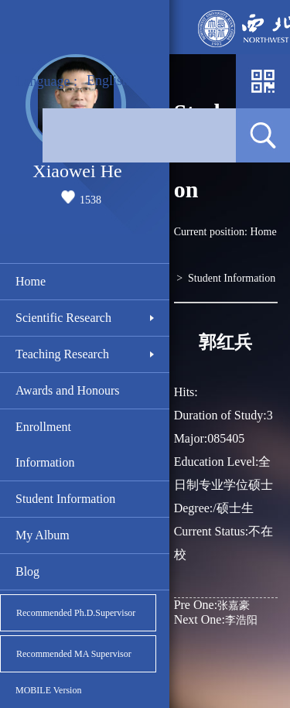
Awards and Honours (67, 390)
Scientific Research (63, 317)
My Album (42, 535)
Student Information (65, 498)
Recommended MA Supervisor (73, 653)
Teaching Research (62, 354)
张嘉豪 (212, 604)
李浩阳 (216, 619)
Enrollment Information (44, 444)
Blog (27, 571)
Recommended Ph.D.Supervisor (75, 612)
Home (30, 281)
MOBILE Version (48, 690)
